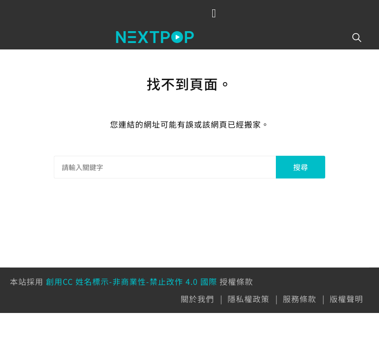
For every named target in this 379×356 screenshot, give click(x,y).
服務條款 (299, 299)
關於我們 (197, 299)
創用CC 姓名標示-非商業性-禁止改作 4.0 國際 (131, 281)
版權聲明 (346, 299)
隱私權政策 (248, 299)
